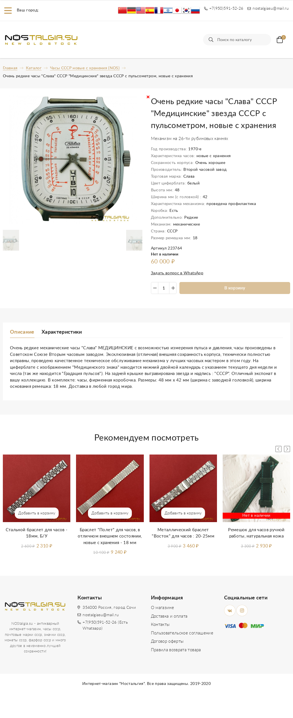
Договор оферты (167, 641)
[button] (287, 449)
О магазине (162, 608)
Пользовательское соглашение (182, 633)
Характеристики (62, 332)
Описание (22, 332)
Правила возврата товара (176, 650)
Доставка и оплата (169, 616)
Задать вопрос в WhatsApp (177, 273)
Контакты (160, 624)
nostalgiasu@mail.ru (101, 615)
